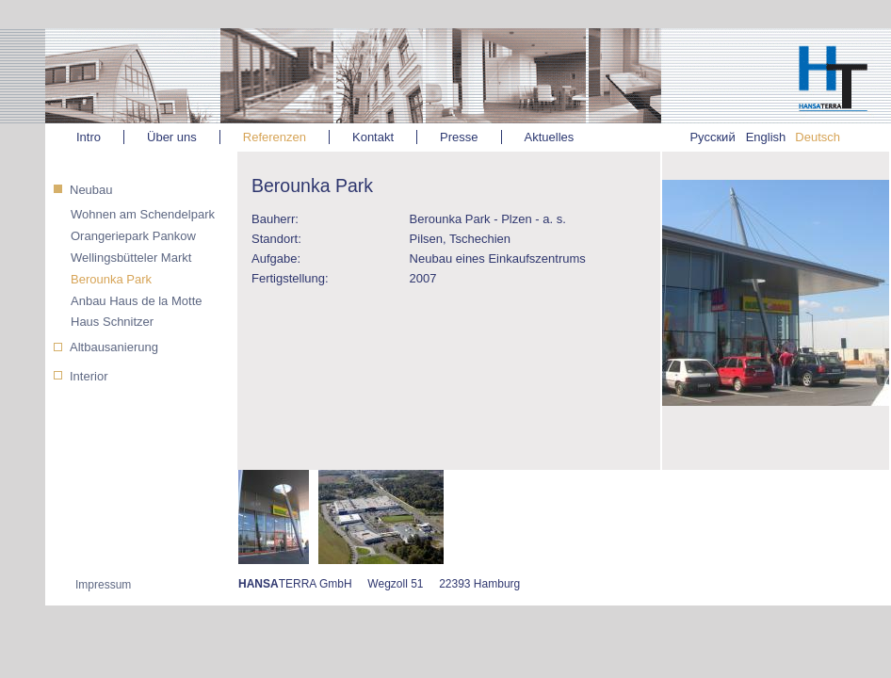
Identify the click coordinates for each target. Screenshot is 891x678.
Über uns (172, 137)
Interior (88, 376)
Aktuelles (550, 137)
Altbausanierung (114, 347)
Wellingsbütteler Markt (131, 257)
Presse (459, 137)
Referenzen (274, 137)
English (766, 137)
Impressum (103, 584)
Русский (712, 137)
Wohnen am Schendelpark (143, 214)
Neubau (91, 190)
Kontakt (373, 137)
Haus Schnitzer (112, 322)
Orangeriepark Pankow (133, 236)
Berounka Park (111, 279)
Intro (88, 137)
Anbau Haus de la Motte (136, 301)
